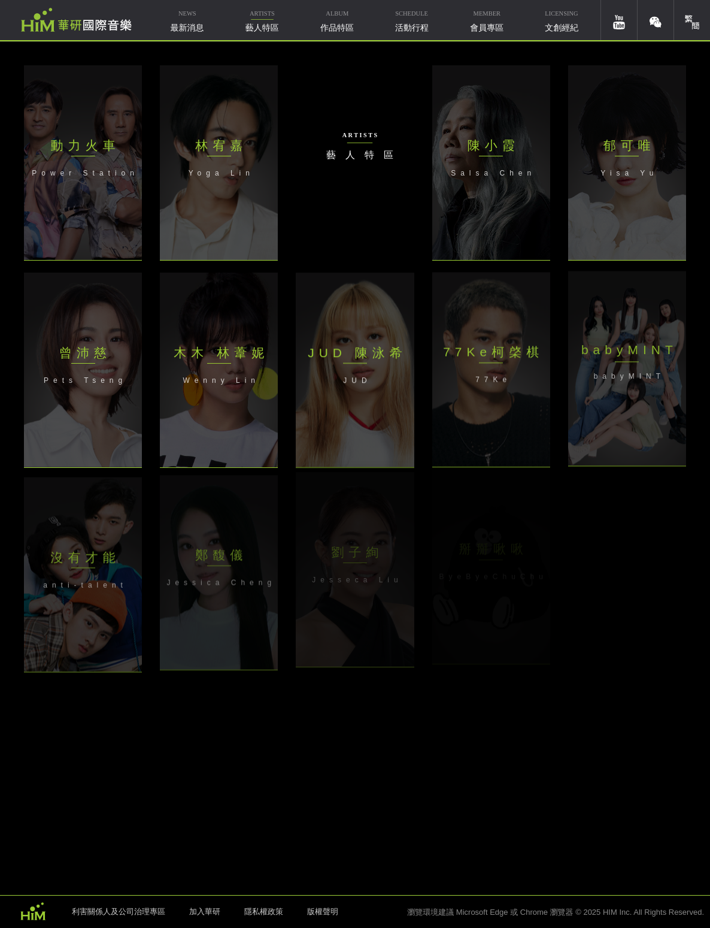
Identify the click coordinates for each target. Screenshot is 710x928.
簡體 (692, 20)
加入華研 (204, 911)
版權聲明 (322, 911)
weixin (655, 20)
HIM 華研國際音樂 (33, 911)
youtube (619, 20)
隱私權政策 (263, 911)
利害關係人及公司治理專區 (118, 911)
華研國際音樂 (76, 20)
